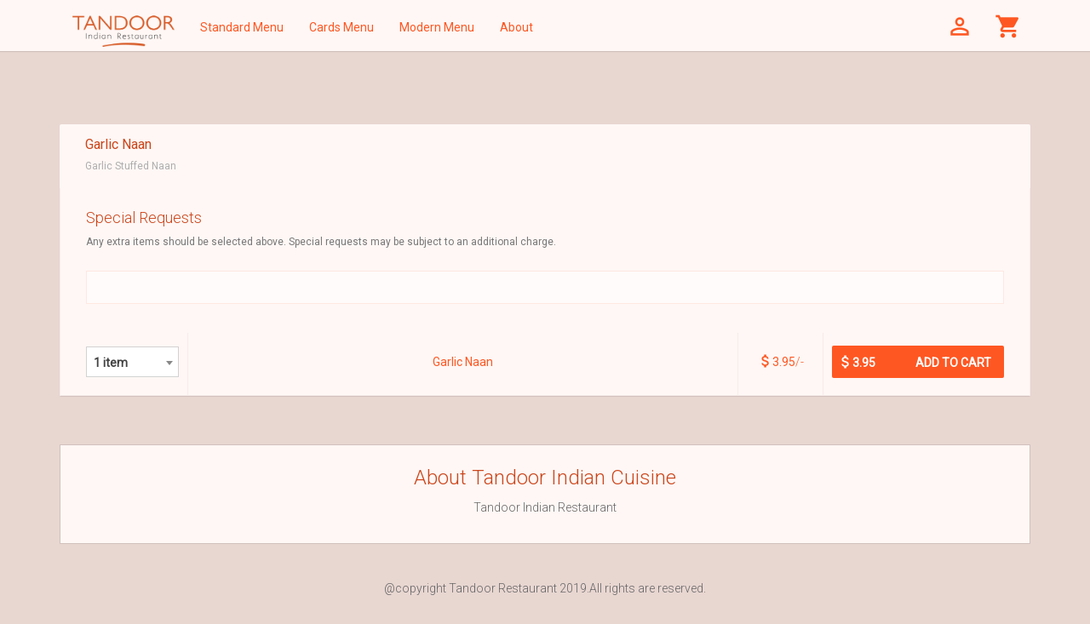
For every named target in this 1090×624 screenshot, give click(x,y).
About (516, 27)
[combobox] (132, 361)
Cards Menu (341, 27)
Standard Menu (242, 27)
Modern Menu (436, 27)
